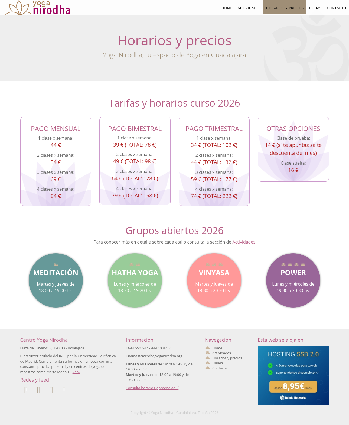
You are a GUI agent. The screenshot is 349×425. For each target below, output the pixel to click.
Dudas (315, 8)
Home (227, 8)
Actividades (249, 8)
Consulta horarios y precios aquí (152, 387)
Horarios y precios (285, 8)
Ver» (76, 371)
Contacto (336, 8)
